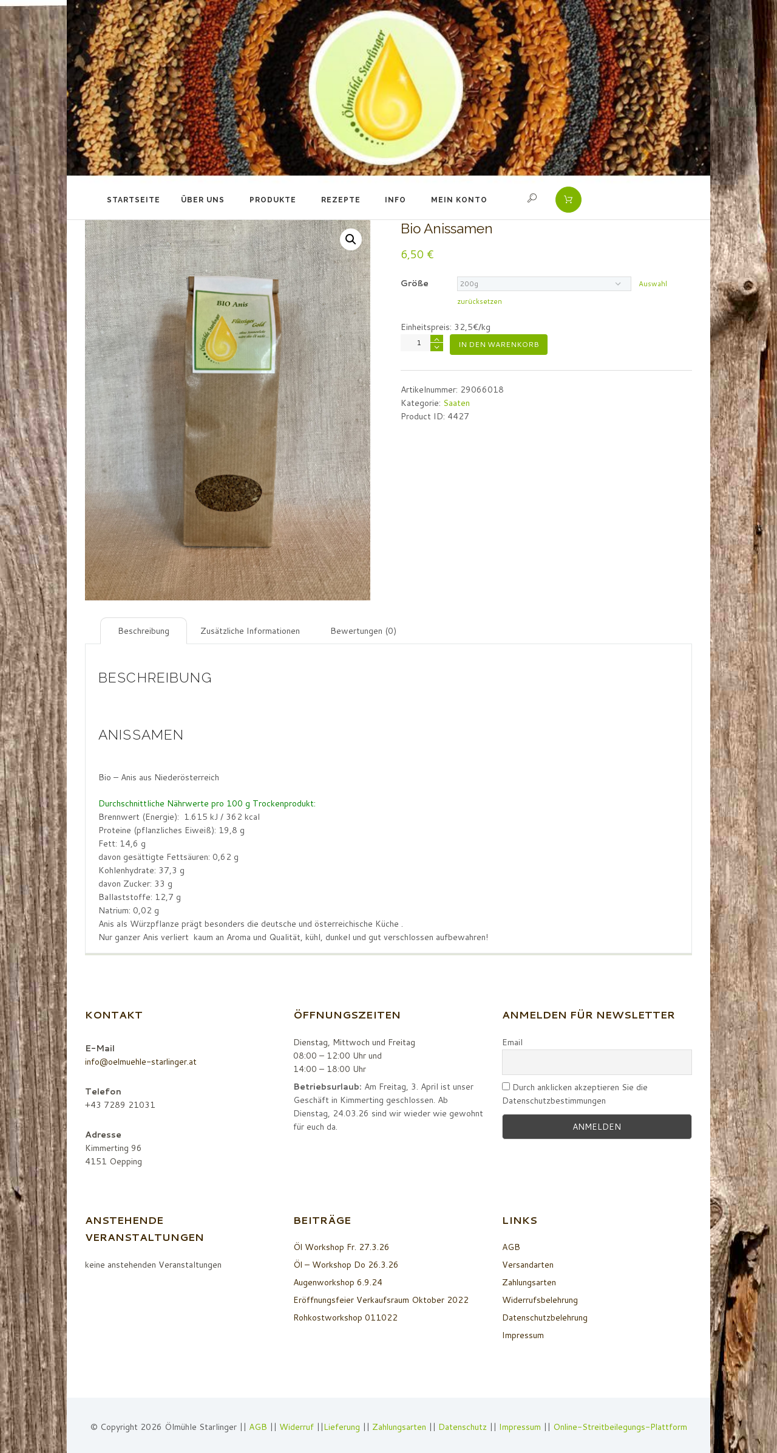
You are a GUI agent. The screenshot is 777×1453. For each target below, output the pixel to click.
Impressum (523, 1335)
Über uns (203, 200)
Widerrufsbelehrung (540, 1300)
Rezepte (341, 200)
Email (512, 1042)
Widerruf (296, 1427)
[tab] (143, 630)
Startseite (133, 200)
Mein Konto (459, 200)
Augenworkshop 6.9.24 (337, 1282)
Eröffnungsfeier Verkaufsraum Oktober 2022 (381, 1300)
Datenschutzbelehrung (545, 1317)
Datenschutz (462, 1427)
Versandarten (528, 1265)
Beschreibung (143, 631)
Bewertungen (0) (364, 631)
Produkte (272, 200)
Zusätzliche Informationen (250, 631)
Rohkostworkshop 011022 (345, 1317)
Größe (415, 283)
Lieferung (340, 1427)
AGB (511, 1247)
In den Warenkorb (498, 344)
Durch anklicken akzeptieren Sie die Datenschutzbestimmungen (575, 1094)
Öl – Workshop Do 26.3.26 (346, 1265)
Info (395, 200)
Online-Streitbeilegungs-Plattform (620, 1427)
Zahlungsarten (529, 1282)
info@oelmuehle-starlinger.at (141, 1062)
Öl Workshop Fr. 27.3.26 (341, 1247)
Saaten (456, 403)
